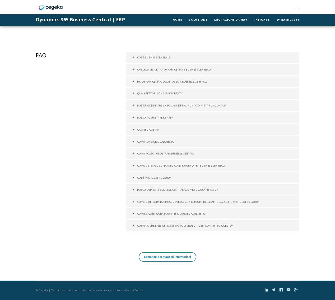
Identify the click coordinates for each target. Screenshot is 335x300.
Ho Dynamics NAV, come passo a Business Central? (169, 81)
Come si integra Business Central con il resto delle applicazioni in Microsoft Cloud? (195, 201)
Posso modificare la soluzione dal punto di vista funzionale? (179, 105)
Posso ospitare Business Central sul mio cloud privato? (175, 189)
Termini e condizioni (64, 290)
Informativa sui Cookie (129, 290)
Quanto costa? (145, 129)
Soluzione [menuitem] (198, 19)
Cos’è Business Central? (151, 57)
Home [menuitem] (177, 19)
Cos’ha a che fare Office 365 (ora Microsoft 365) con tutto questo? (182, 225)
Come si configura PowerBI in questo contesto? (169, 213)
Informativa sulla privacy (96, 290)
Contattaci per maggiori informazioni (167, 257)
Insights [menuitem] (262, 19)
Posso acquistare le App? (152, 117)
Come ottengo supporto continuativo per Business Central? (178, 165)
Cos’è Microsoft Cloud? (151, 177)
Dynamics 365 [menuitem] (288, 19)
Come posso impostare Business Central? (163, 153)
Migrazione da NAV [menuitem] (230, 19)
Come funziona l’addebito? (153, 141)
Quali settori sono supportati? (157, 93)
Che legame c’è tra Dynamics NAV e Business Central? (171, 69)
